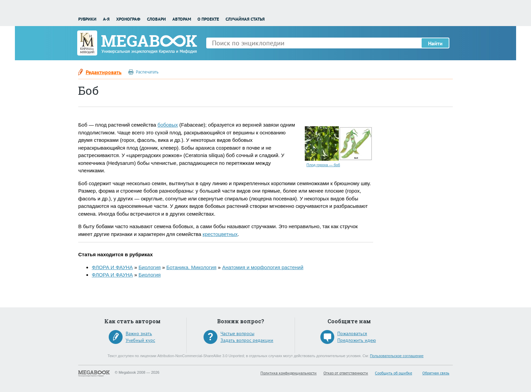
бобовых (167, 125)
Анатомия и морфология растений (262, 267)
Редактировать (104, 72)
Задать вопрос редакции (246, 340)
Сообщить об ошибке (393, 372)
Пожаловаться (352, 333)
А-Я (106, 19)
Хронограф (128, 19)
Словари (156, 19)
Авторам (181, 19)
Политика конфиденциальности (288, 372)
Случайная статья (245, 19)
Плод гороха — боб (323, 165)
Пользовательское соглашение (396, 356)
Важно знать (139, 333)
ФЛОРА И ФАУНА (112, 267)
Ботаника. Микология (191, 267)
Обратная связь (435, 372)
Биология (150, 267)
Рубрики (87, 19)
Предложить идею (356, 340)
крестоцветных (220, 234)
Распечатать (147, 72)
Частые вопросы (237, 333)
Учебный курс (140, 340)
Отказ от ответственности (345, 372)
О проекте (208, 19)
